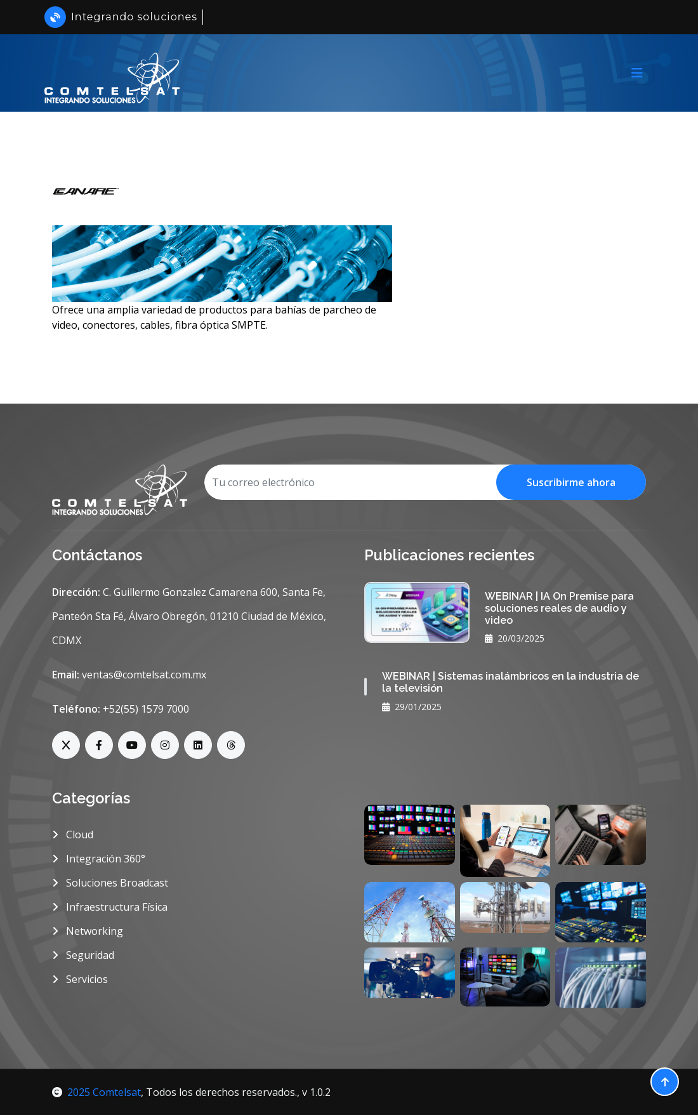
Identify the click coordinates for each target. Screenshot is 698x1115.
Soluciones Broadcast (110, 883)
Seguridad (83, 955)
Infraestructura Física (110, 907)
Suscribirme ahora (571, 482)
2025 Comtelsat (96, 1092)
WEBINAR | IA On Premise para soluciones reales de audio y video (559, 608)
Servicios (80, 979)
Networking (87, 931)
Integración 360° (98, 859)
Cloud (72, 834)
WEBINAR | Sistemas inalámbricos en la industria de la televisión (510, 682)
